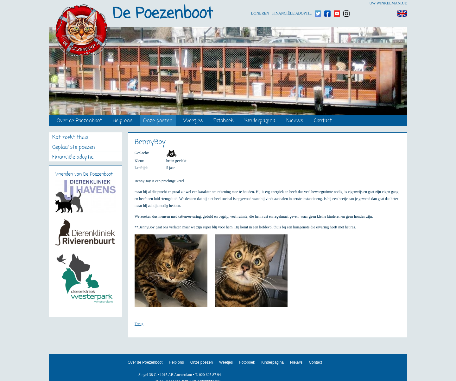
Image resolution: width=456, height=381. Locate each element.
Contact (323, 121)
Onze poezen (158, 121)
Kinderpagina (260, 121)
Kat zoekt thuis (70, 138)
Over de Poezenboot (79, 121)
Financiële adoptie (292, 3)
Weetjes (193, 121)
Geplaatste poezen (73, 147)
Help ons (122, 121)
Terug (139, 324)
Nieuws (294, 121)
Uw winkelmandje (388, 3)
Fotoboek (223, 121)
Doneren (260, 3)
